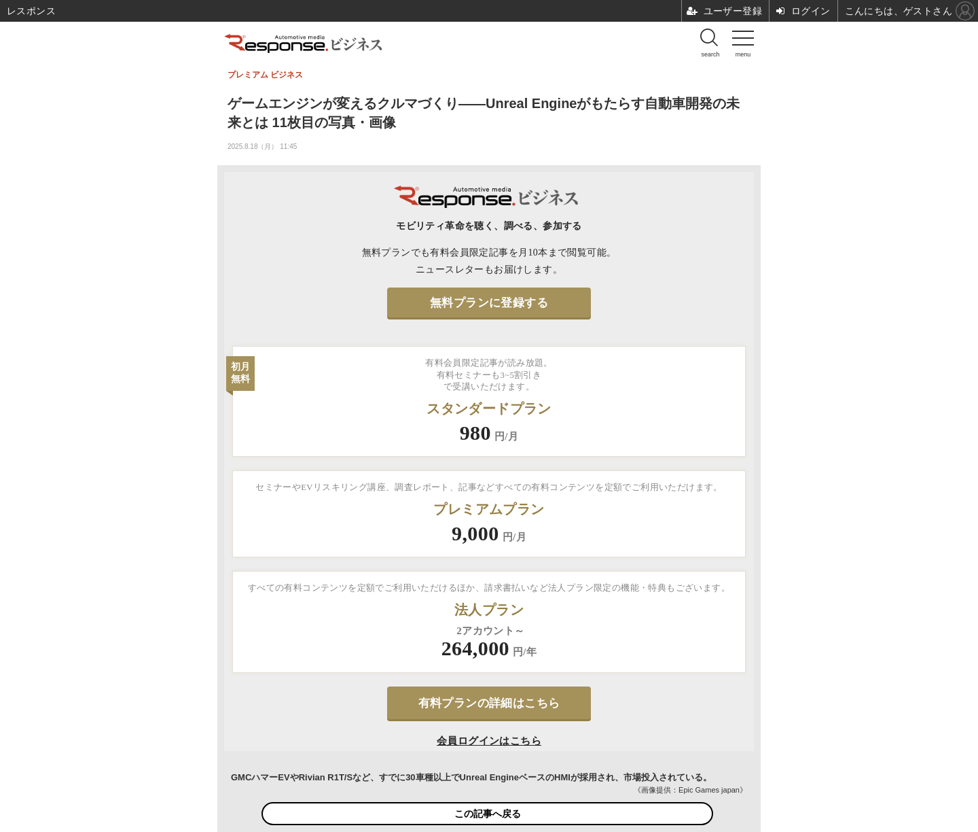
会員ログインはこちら (489, 740)
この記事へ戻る (487, 813)
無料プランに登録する (489, 302)
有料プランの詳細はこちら (489, 703)
